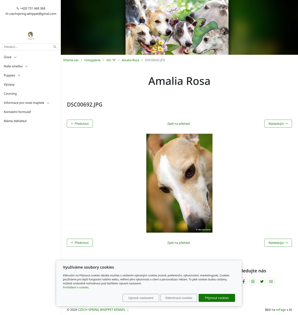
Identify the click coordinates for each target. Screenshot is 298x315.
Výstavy (9, 84)
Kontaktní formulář (17, 112)
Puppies (12, 75)
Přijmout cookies (217, 298)
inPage (281, 310)
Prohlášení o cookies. (76, 287)
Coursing (10, 93)
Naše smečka (16, 66)
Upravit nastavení (140, 298)
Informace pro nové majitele (27, 103)
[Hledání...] (27, 46)
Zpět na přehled (178, 124)
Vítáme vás (70, 60)
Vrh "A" (111, 60)
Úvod (10, 57)
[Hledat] (55, 46)
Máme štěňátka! (15, 121)
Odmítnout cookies (179, 298)
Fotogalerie (92, 60)
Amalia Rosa (130, 60)
